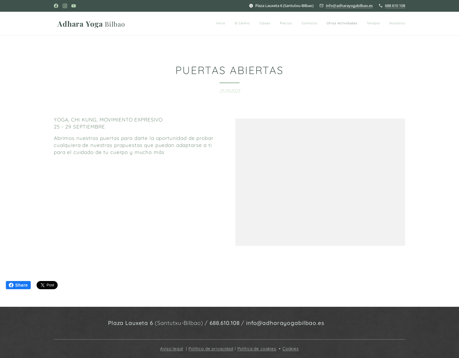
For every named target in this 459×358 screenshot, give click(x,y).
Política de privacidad (211, 348)
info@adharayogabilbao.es (349, 5)
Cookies (290, 348)
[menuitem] (324, 23)
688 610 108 (395, 5)
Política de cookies (256, 348)
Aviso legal (171, 348)
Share (18, 285)
